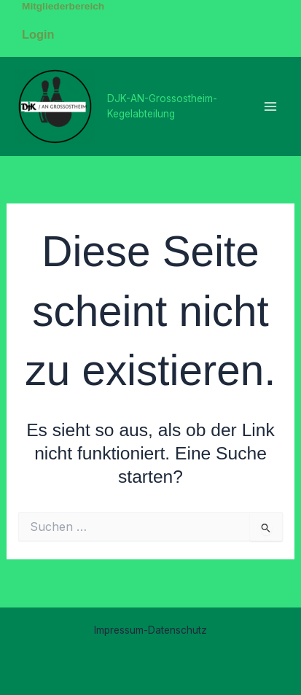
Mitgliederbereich (63, 6)
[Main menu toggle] (270, 106)
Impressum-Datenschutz (150, 630)
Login (38, 34)
